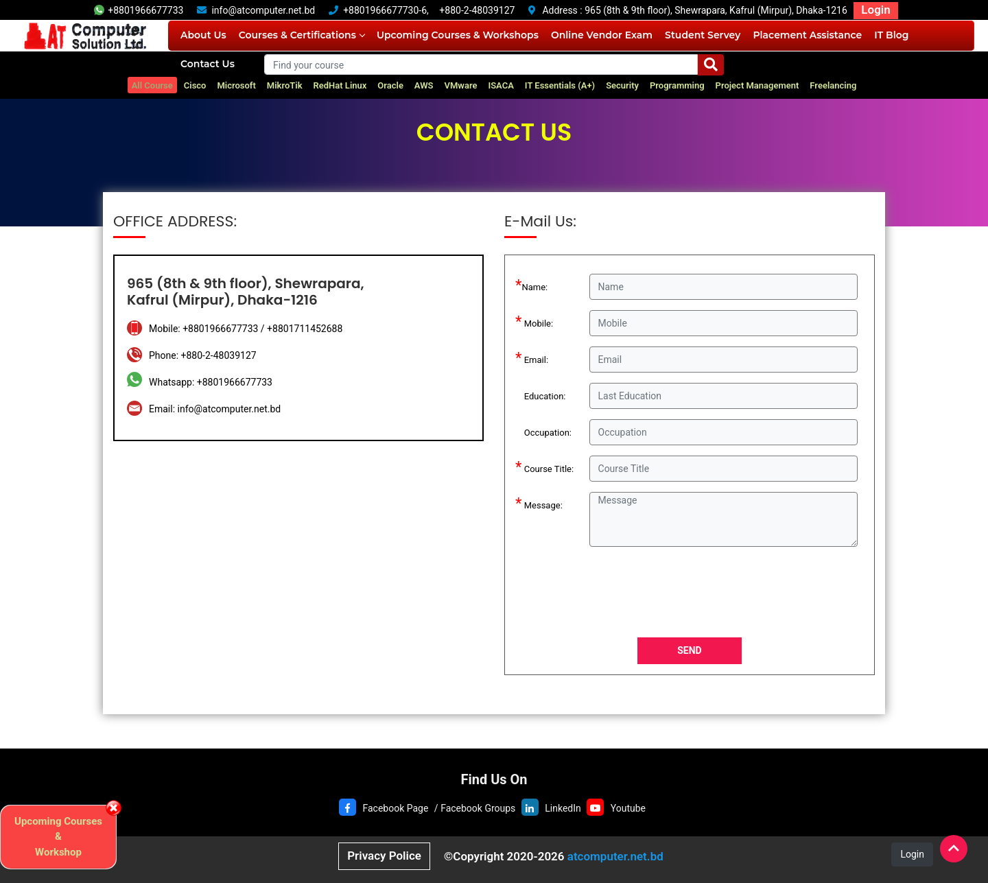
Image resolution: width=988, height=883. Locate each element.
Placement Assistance (807, 35)
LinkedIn (563, 808)
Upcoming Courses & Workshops (458, 35)
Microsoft (236, 85)
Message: (539, 503)
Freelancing (833, 85)
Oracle (390, 85)
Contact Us (207, 64)
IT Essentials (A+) (560, 85)
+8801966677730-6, (386, 10)
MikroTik (285, 85)
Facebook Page (395, 808)
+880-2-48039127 (477, 10)
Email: (531, 357)
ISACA (500, 85)
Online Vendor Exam (601, 35)
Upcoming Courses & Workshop (58, 836)
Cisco (195, 85)
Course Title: (544, 466)
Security (622, 85)
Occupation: (543, 430)
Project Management (757, 85)
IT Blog (891, 35)
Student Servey (702, 35)
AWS (424, 85)
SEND (689, 650)
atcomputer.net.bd (615, 856)
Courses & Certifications (301, 35)
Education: (540, 394)
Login (875, 9)
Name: (531, 285)
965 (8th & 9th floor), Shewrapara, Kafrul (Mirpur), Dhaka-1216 (716, 10)
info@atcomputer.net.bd (263, 10)
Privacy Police (384, 855)
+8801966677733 (138, 10)
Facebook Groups (477, 808)
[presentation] (693, 594)
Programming (677, 85)
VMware (461, 85)
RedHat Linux (340, 85)
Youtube (628, 808)
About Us (203, 35)
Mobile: (534, 321)
